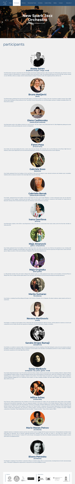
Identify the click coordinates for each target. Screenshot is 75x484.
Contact (61, 3)
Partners (24, 3)
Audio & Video (48, 3)
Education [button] (69, 3)
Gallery (55, 3)
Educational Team (32, 3)
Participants (16, 3)
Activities (40, 3)
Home (10, 3)
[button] (5, 19)
